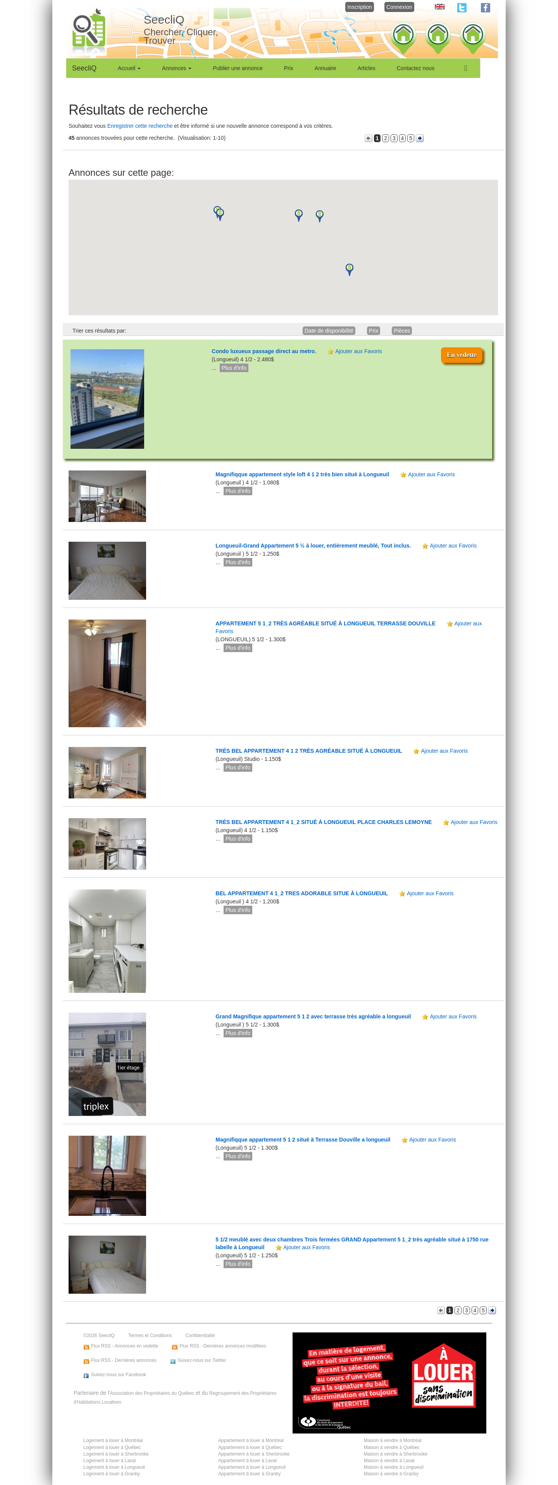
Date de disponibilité (329, 331)
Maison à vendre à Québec (392, 1447)
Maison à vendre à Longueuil (394, 1467)
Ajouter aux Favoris (358, 351)
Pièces (402, 331)
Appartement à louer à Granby (249, 1473)
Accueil (129, 68)
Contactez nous (415, 68)
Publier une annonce (237, 68)
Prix (288, 68)
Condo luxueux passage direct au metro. (264, 351)
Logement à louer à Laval (109, 1460)
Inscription (359, 7)
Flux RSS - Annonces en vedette (124, 1346)
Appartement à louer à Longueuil (252, 1467)
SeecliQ (84, 68)
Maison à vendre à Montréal (393, 1440)
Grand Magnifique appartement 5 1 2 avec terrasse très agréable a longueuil (313, 1016)
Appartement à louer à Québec (250, 1447)
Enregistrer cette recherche (140, 126)
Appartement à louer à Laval (247, 1460)
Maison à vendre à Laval (389, 1460)
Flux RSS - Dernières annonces (124, 1360)
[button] (220, 215)
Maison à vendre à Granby (391, 1473)
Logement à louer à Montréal (113, 1440)
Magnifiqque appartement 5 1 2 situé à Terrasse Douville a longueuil (303, 1139)
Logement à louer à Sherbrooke (116, 1454)
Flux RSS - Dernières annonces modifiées (222, 1346)
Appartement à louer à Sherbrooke (253, 1454)
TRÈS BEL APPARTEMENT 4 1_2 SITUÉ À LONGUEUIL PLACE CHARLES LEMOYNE (324, 822)
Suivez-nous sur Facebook (118, 1374)
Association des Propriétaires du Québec (152, 1393)
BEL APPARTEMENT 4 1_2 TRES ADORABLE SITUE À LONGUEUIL (302, 893)
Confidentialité (200, 1335)
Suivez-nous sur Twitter (202, 1360)
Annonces (176, 68)
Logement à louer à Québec (112, 1447)
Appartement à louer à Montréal (251, 1440)
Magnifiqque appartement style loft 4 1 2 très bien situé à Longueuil (303, 474)
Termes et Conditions (150, 1335)
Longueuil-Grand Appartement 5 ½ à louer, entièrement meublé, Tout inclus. (313, 545)
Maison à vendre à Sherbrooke (395, 1454)
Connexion (399, 7)
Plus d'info (234, 368)
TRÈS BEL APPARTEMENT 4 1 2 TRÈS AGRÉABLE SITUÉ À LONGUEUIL (309, 751)
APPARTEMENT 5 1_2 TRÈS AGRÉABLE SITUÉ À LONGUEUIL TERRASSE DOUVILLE (326, 623)
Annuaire (325, 68)
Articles (366, 68)
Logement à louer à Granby (111, 1473)
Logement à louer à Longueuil (114, 1467)
